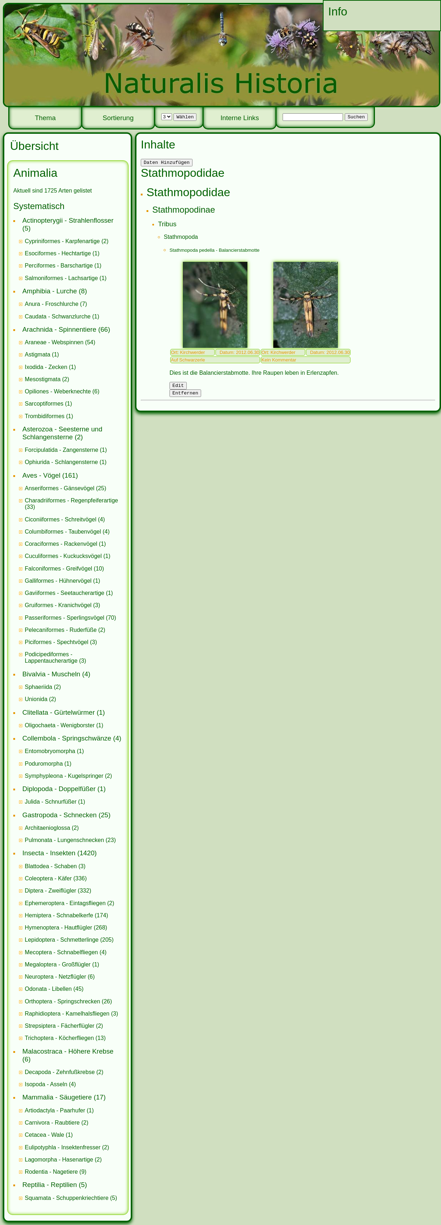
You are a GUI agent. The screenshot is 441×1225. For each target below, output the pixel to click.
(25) (65, 488)
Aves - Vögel (41, 475)
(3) (62, 605)
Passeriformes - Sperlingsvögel (64, 618)
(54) (60, 342)
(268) (66, 927)
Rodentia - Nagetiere (51, 1172)
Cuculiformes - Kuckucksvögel (63, 556)
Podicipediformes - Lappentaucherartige (52, 657)
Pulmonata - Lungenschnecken (64, 840)
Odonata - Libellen (48, 989)
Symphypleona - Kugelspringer (64, 776)
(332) (58, 891)
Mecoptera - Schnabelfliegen (61, 952)
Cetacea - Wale (44, 1135)
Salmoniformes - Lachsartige (61, 278)
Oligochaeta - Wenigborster (59, 725)
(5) (71, 1198)
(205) (69, 940)
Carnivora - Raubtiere (52, 1123)
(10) (64, 569)
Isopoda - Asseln (46, 1084)
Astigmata (37, 354)
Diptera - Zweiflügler (50, 891)
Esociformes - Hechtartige (58, 253)
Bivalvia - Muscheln (51, 674)
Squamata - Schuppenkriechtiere (66, 1198)
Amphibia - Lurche (49, 291)
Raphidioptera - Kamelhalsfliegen (67, 1014)
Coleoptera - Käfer (48, 878)
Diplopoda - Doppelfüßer (59, 789)
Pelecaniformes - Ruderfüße (61, 630)
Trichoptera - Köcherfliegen (59, 1038)
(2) (66, 241)
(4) (65, 519)
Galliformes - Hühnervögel (58, 581)
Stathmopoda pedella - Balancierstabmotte (215, 251)
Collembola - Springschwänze (66, 738)
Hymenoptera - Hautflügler (58, 927)
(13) (65, 1038)
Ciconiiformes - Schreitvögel (60, 519)
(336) (56, 878)
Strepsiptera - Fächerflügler (59, 1026)
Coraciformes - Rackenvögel (61, 544)
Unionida (36, 699)
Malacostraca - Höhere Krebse (67, 1051)
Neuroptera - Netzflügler (55, 977)
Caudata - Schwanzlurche (57, 316)
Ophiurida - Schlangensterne (61, 462)
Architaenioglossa (47, 828)
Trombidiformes (45, 416)
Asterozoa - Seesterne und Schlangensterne (62, 433)
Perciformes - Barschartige (59, 265)
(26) (68, 1001)
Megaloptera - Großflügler (57, 964)
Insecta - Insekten (48, 853)
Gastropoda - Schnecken (59, 815)
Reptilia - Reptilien (49, 1184)
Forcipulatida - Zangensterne (61, 450)
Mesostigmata (43, 379)
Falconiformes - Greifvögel (58, 569)
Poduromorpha (44, 764)
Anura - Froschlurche (51, 304)
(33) (71, 503)
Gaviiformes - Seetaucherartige (65, 593)
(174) (66, 915)
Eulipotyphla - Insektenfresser (63, 1147)
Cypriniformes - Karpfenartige (62, 241)
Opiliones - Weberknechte (58, 391)
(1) (62, 253)
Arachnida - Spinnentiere (59, 329)
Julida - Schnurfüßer (50, 802)
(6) (62, 391)
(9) (56, 1172)
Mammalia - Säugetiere (57, 1097)
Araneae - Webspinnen (54, 342)
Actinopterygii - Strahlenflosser (67, 220)
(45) (54, 989)
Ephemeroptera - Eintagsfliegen (65, 903)
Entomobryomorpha (50, 751)
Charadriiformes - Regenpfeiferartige (71, 500)
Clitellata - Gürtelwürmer (58, 712)
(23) (70, 840)
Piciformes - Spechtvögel (56, 642)
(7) (56, 304)
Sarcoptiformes (44, 404)
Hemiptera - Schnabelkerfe (59, 915)
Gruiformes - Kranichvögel (58, 605)
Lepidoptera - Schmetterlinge (61, 940)
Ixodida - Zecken (46, 367)
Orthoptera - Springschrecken (62, 1001)
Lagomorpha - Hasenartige (59, 1160)
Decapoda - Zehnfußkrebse (60, 1072)
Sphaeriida (38, 687)
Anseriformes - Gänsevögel (59, 488)
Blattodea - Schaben (51, 866)
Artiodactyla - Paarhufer (55, 1110)
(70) (70, 618)
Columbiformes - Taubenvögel (63, 532)
